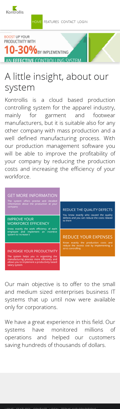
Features (51, 21)
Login (82, 21)
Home (37, 21)
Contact (68, 21)
